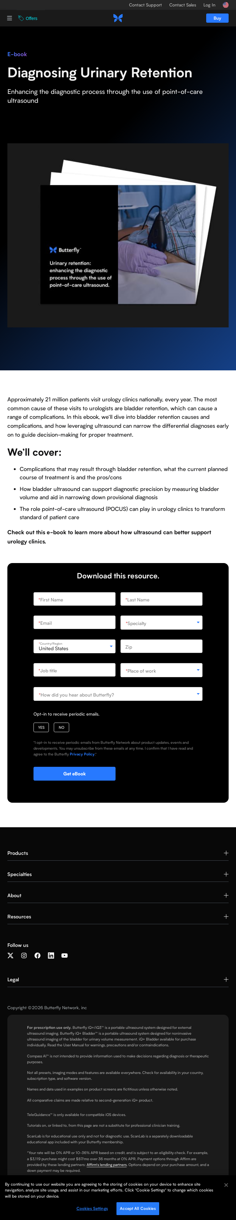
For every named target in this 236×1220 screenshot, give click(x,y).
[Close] (226, 1186)
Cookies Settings (92, 1209)
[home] (118, 18)
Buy (217, 18)
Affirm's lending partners (107, 1164)
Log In (209, 5)
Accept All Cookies (137, 1209)
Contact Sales (182, 5)
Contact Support (145, 5)
